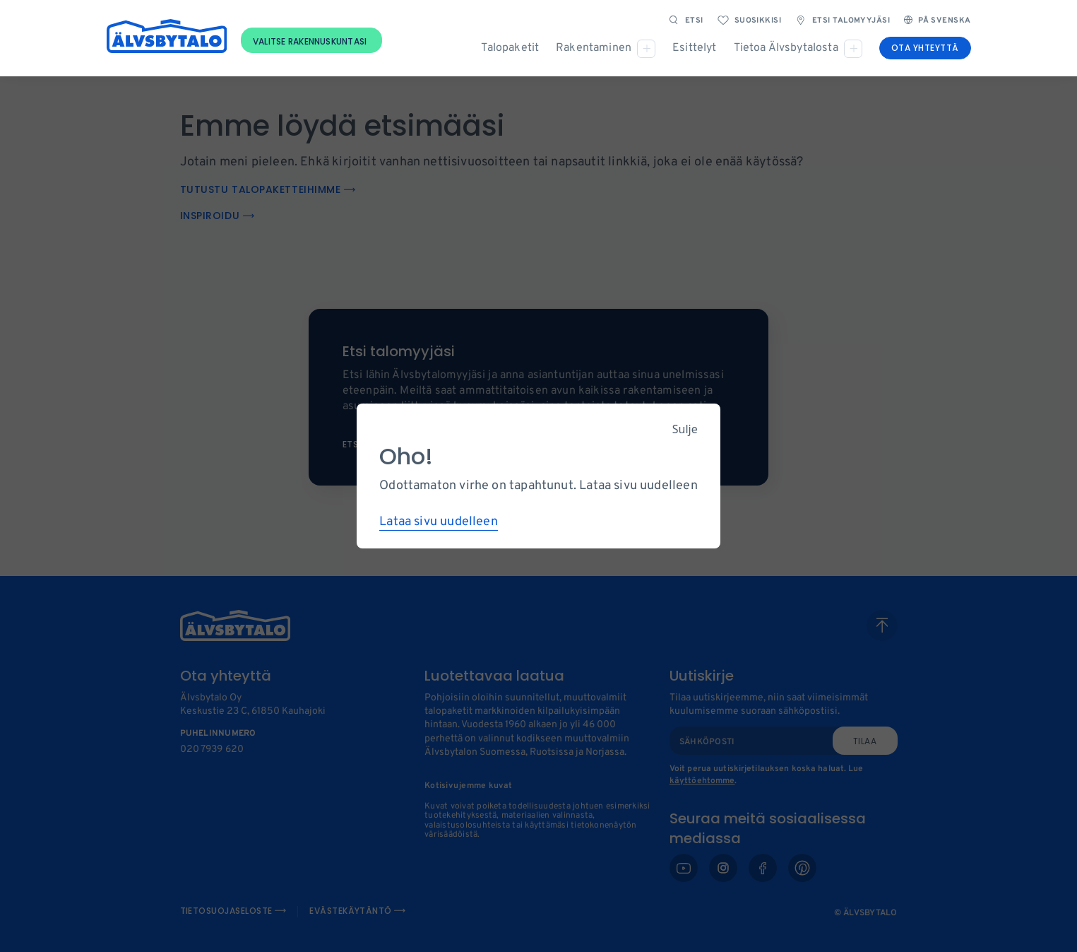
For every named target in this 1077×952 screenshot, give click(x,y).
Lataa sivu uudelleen (438, 522)
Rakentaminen (593, 48)
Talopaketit (510, 48)
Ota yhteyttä (925, 48)
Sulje (685, 429)
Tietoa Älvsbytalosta (786, 48)
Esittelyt (694, 48)
